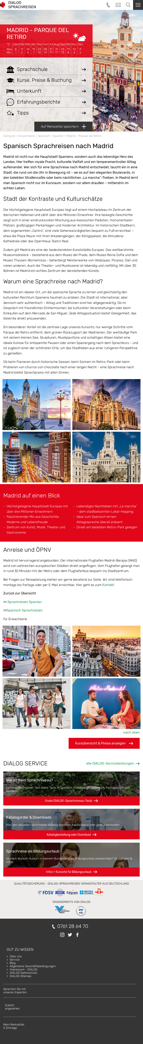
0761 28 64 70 (72, 926)
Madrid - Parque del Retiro (38, 33)
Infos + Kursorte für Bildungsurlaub (68, 872)
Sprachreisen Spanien (24, 602)
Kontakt (108, 585)
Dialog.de (9, 136)
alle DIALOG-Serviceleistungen (110, 763)
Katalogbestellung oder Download (69, 834)
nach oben (131, 732)
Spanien (58, 136)
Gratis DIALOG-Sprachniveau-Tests (68, 801)
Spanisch (44, 136)
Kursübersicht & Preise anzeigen (104, 743)
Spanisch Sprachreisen (25, 610)
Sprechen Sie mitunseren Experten (15, 990)
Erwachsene (26, 136)
